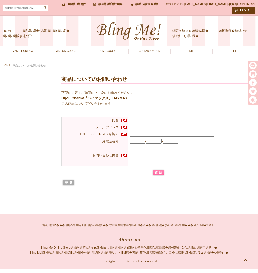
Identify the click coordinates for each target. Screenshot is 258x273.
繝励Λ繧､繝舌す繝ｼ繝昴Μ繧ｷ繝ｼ (84, 229)
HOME (7, 31)
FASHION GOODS (65, 51)
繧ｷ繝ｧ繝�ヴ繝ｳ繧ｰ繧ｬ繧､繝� (46, 31)
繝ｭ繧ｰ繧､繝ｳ (77, 4)
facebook (253, 82)
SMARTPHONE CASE (23, 51)
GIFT (233, 51)
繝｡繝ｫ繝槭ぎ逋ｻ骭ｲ (18, 36)
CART (243, 10)
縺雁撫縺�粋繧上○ (233, 31)
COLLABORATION (149, 51)
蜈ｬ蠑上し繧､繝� (185, 36)
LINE (253, 65)
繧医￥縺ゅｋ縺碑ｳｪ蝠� (190, 31)
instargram (253, 74)
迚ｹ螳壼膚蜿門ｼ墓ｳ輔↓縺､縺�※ (127, 229)
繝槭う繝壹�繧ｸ (146, 4)
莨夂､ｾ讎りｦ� (50, 229)
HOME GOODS (107, 51)
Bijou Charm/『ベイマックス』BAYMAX (94, 98)
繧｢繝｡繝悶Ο (253, 100)
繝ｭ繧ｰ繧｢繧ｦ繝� (110, 4)
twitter (253, 91)
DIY (191, 51)
